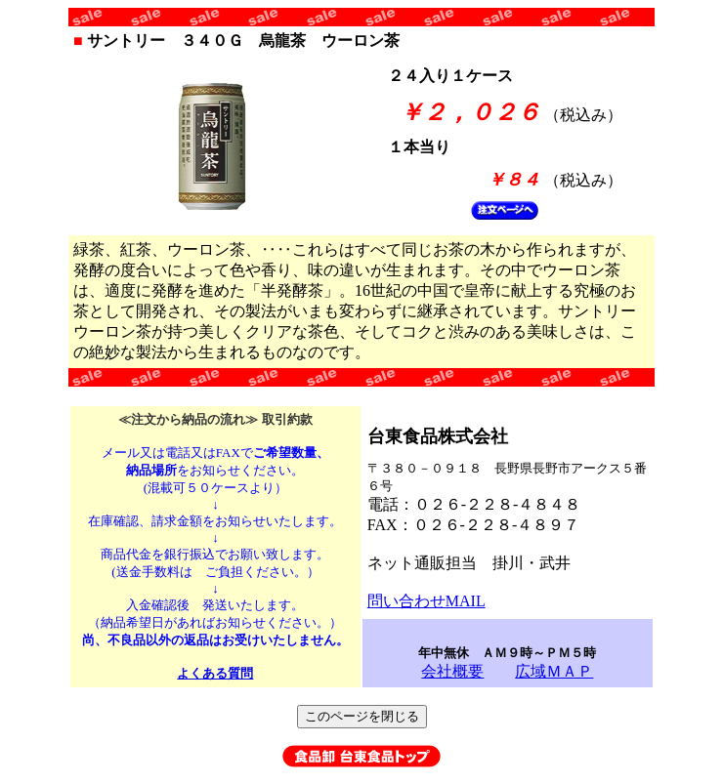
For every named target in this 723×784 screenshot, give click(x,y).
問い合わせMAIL (426, 601)
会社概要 (452, 671)
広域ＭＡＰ (554, 671)
